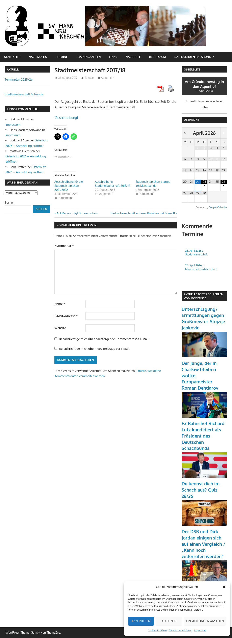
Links (113, 56)
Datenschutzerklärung (180, 630)
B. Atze (89, 77)
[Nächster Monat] (224, 133)
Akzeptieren (141, 621)
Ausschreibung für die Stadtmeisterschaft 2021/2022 (68, 185)
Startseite (12, 56)
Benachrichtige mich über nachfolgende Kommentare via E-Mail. (104, 339)
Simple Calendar (218, 207)
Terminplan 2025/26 (19, 79)
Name (59, 304)
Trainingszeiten (88, 56)
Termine (61, 56)
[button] (224, 587)
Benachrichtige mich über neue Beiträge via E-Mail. (94, 349)
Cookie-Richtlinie (157, 630)
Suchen (10, 202)
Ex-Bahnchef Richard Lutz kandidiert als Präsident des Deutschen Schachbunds (203, 435)
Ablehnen (169, 621)
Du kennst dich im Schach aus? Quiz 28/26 (201, 490)
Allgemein (107, 77)
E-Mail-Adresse (66, 316)
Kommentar (64, 245)
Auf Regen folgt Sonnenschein (77, 213)
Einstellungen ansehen (205, 621)
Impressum (200, 630)
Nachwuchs (38, 56)
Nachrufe (133, 56)
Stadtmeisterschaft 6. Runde (24, 94)
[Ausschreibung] (66, 118)
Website (60, 328)
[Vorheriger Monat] (185, 133)
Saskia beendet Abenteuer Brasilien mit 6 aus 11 (142, 213)
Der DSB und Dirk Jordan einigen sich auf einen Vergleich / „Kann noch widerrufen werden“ (203, 544)
